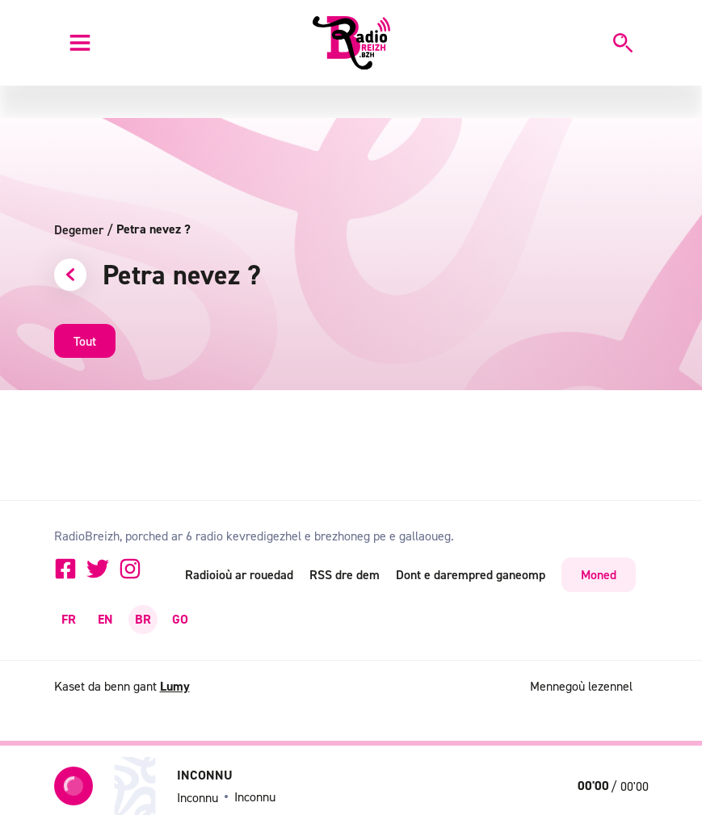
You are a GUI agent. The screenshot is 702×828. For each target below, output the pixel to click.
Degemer (83, 229)
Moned (598, 574)
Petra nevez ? (153, 229)
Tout (85, 341)
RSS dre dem (344, 574)
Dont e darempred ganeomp (470, 574)
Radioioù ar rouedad (239, 574)
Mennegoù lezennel (581, 686)
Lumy (175, 686)
